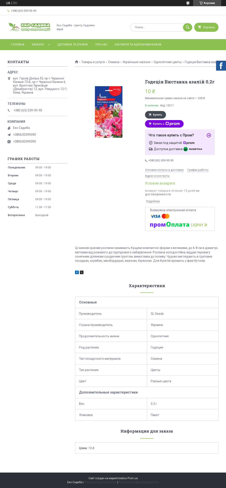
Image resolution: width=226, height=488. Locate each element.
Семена (113, 62)
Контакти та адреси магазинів (138, 44)
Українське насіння (136, 62)
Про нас (101, 44)
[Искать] (187, 27)
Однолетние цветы (168, 62)
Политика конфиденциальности (139, 482)
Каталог (38, 44)
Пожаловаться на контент (100, 482)
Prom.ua (133, 478)
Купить (157, 114)
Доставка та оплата (72, 44)
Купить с (166, 124)
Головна (17, 44)
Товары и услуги (93, 62)
